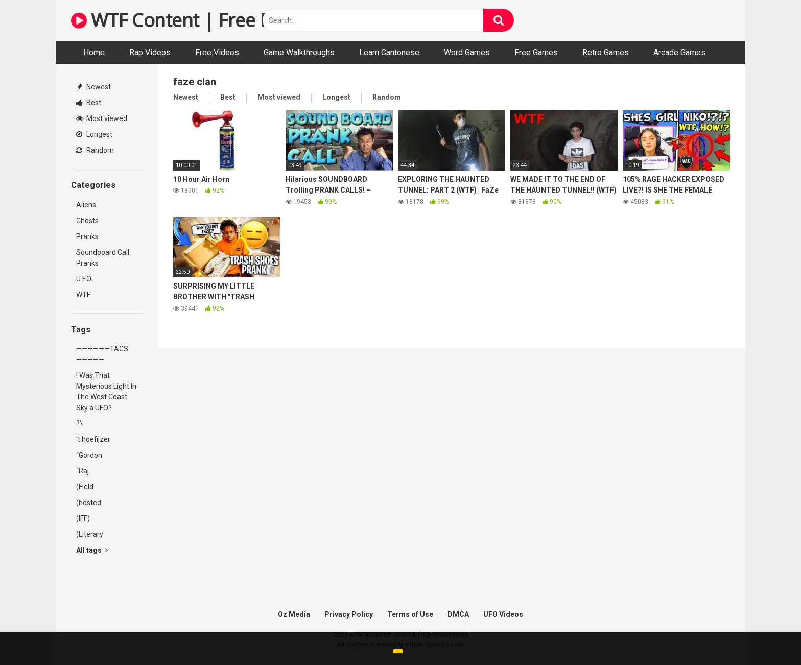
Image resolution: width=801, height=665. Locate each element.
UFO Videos (503, 614)
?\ (79, 423)
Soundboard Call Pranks (102, 257)
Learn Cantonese (389, 52)
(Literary (89, 534)
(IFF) (83, 518)
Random (95, 150)
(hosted (88, 502)
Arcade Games (679, 52)
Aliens (86, 205)
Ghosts (87, 221)
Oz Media (294, 614)
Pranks (87, 236)
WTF (83, 295)
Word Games (467, 52)
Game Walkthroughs (299, 52)
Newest (94, 87)
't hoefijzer (93, 439)
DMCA (458, 614)
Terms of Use (410, 614)
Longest (94, 134)
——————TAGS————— (102, 354)
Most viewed (101, 118)
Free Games (536, 52)
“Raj (82, 471)
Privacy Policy (348, 614)
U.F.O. (84, 279)
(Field (84, 487)
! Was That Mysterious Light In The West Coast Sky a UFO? (106, 391)
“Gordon (89, 455)
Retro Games (605, 52)
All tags (92, 550)
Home (94, 52)
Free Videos (217, 52)
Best (88, 103)
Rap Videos (150, 52)
